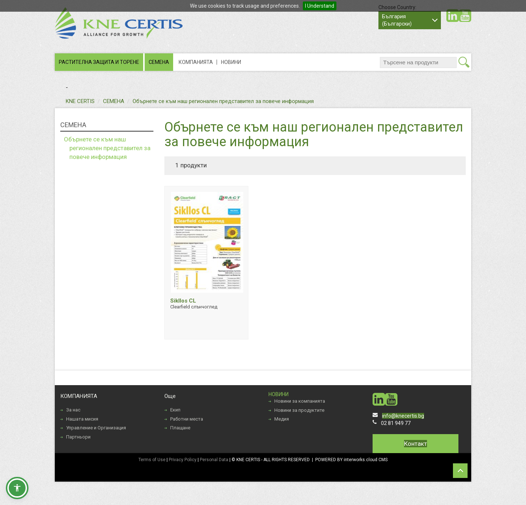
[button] (17, 488)
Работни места (186, 419)
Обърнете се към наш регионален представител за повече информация (223, 101)
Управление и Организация (96, 427)
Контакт (415, 443)
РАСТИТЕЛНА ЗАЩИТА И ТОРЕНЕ (99, 62)
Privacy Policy (183, 459)
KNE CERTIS (80, 101)
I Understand (319, 6)
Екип (175, 410)
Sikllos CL (183, 300)
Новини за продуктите (299, 410)
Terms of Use (151, 459)
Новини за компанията (299, 401)
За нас (73, 410)
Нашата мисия (82, 419)
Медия (281, 419)
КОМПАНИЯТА (196, 62)
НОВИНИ (231, 62)
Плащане (180, 427)
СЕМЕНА (159, 62)
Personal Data (214, 459)
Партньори (78, 437)
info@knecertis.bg (403, 416)
